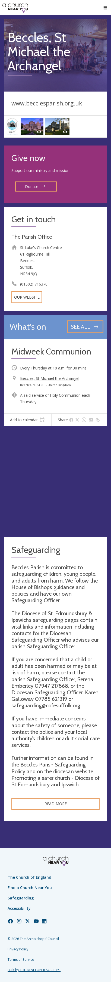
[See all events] (85, 326)
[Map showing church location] (55, 482)
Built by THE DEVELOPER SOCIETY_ (34, 970)
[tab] (27, 420)
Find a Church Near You (30, 887)
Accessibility (19, 908)
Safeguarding (21, 898)
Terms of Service (21, 959)
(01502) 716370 (33, 284)
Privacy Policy (18, 949)
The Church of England (29, 877)
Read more (56, 803)
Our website (27, 297)
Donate (35, 186)
